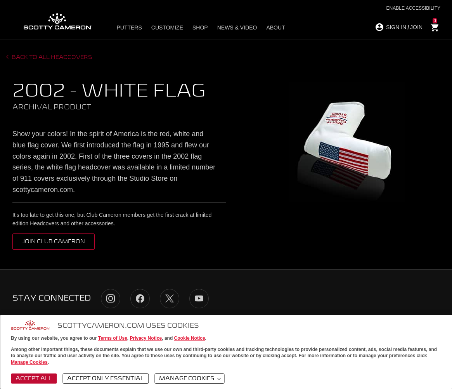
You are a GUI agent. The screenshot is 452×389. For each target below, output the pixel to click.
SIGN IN (396, 27)
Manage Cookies (29, 362)
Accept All (34, 378)
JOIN (416, 27)
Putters (129, 27)
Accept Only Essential (105, 378)
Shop (200, 27)
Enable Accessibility (413, 8)
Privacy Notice (146, 338)
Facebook (140, 298)
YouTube (199, 298)
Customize (167, 27)
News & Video (237, 27)
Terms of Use (112, 338)
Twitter (169, 298)
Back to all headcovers (51, 57)
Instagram (110, 298)
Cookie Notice (189, 338)
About (275, 27)
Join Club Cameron (53, 241)
